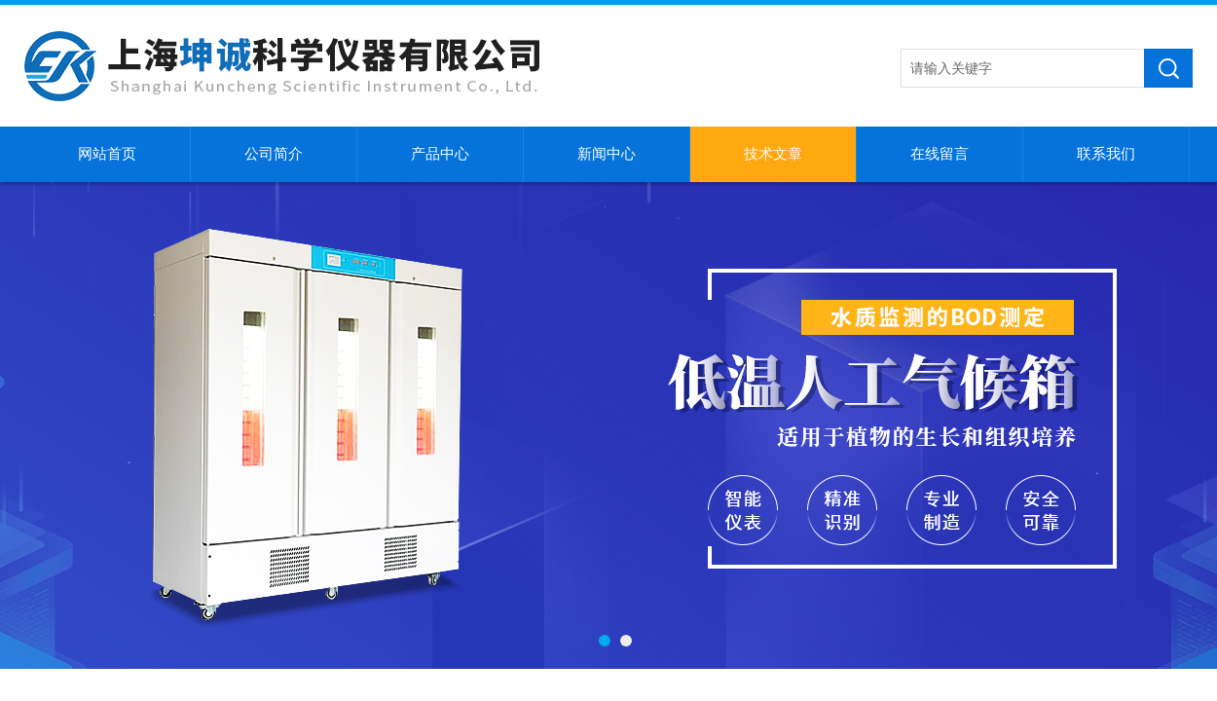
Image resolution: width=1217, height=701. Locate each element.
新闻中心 (606, 154)
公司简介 (273, 154)
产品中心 (440, 154)
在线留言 (939, 154)
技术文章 (773, 154)
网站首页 (107, 154)
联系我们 (1106, 154)
